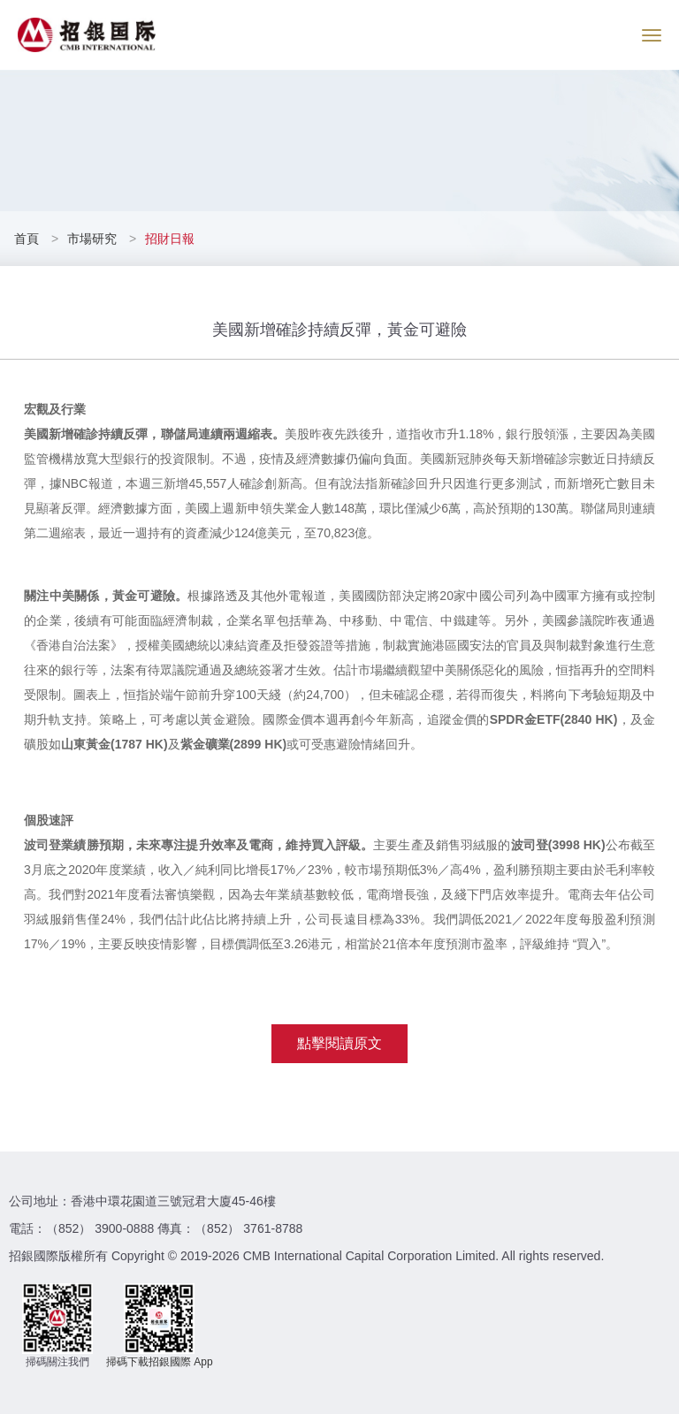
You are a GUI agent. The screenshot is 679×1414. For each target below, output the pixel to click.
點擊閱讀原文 (339, 1043)
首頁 (28, 239)
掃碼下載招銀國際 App (159, 1362)
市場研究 (92, 239)
